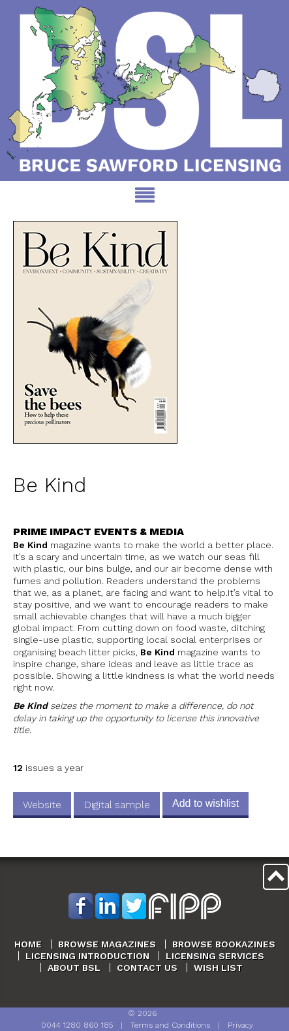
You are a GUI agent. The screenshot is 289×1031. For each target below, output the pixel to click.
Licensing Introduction (87, 956)
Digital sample (117, 804)
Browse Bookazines (223, 944)
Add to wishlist (205, 803)
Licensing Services (215, 956)
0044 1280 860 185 (77, 1025)
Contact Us (147, 967)
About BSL (74, 967)
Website (42, 804)
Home (28, 944)
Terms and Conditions (170, 1025)
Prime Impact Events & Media (98, 531)
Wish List (218, 967)
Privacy (240, 1025)
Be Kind (49, 485)
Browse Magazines (107, 944)
